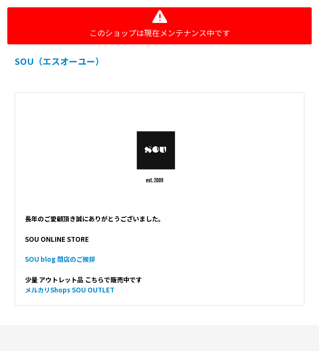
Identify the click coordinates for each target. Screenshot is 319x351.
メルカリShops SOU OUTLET (69, 289)
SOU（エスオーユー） (59, 61)
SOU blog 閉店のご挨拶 (60, 259)
